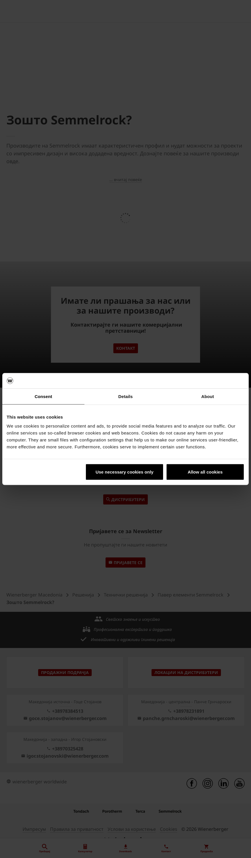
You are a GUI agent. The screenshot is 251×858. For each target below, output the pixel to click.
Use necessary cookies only (125, 471)
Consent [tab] (43, 396)
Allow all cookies (205, 471)
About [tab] (207, 396)
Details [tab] (125, 396)
